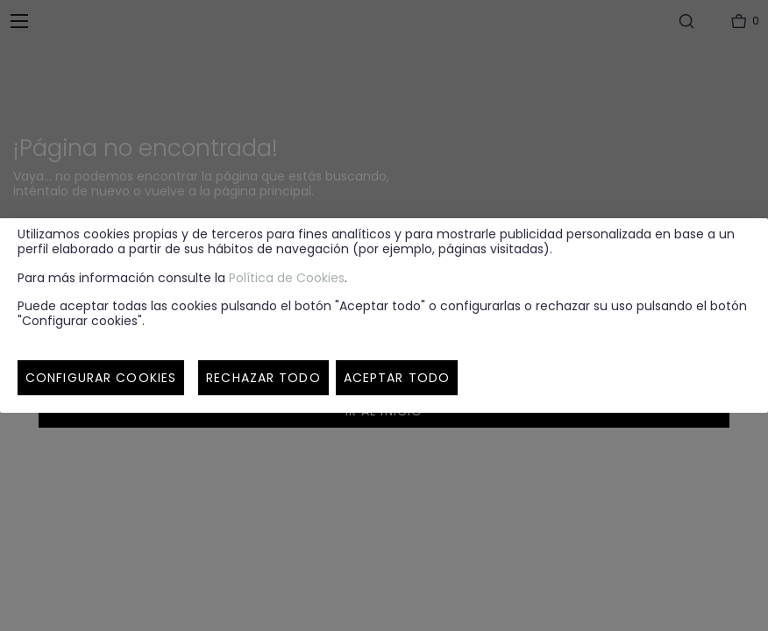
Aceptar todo (397, 377)
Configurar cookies (100, 377)
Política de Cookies (287, 278)
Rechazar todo (263, 377)
